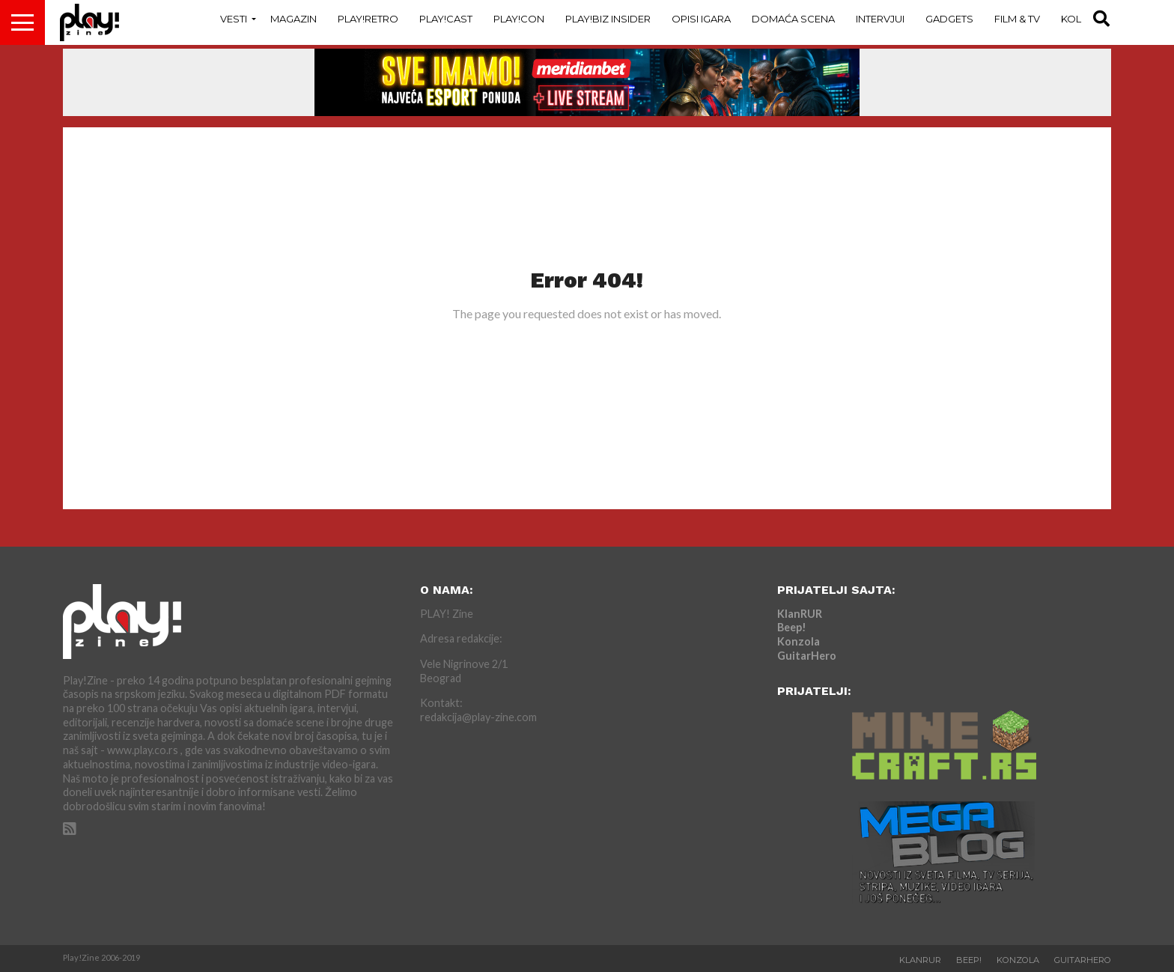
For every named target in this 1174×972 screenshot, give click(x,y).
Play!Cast (445, 19)
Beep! (791, 627)
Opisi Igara (701, 19)
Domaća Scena (793, 19)
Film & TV (1017, 19)
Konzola (798, 641)
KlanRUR (799, 613)
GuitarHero (806, 655)
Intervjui (880, 19)
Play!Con (518, 19)
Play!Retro (368, 19)
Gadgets (949, 19)
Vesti (233, 19)
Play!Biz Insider (608, 19)
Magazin (293, 19)
